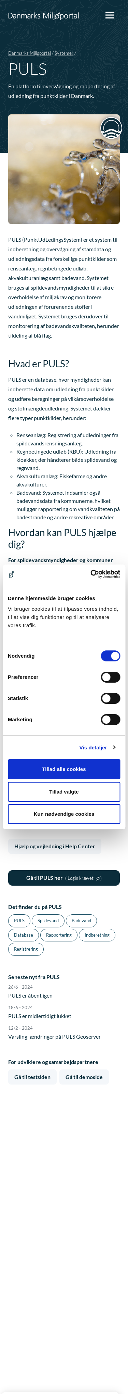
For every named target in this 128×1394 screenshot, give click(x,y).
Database (23, 935)
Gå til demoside (84, 1077)
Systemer (64, 53)
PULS (19, 920)
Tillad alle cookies (64, 769)
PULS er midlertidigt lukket (64, 1010)
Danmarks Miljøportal (29, 53)
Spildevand (48, 920)
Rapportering (59, 935)
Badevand (81, 920)
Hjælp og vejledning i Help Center (54, 846)
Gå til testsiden (32, 1077)
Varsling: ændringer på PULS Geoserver (64, 1031)
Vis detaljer (93, 747)
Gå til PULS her (64, 877)
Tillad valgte (64, 792)
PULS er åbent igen (64, 990)
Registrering (26, 949)
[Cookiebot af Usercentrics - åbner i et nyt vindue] (91, 574)
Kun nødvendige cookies (64, 814)
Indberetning (97, 935)
